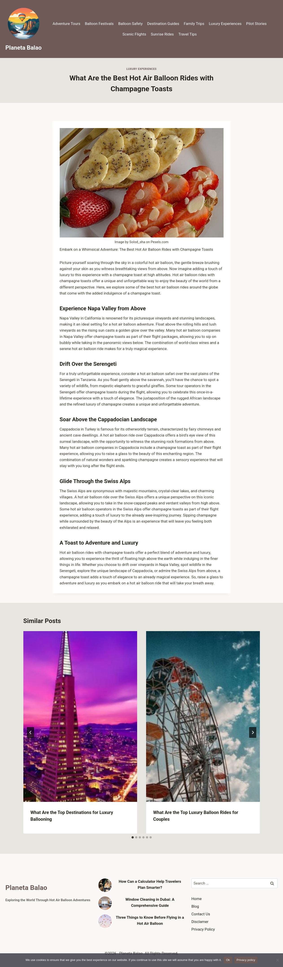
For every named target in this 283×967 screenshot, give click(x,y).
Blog (195, 906)
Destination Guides (163, 23)
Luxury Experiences (225, 23)
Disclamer (199, 921)
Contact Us (200, 914)
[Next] (252, 732)
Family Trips (194, 23)
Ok (228, 960)
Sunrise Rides (162, 34)
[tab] (133, 837)
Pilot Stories (256, 23)
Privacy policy (246, 960)
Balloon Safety (130, 23)
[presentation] (80, 716)
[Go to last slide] (30, 732)
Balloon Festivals (99, 23)
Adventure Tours (66, 23)
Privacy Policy (203, 929)
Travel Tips (187, 34)
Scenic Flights (134, 34)
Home (196, 898)
